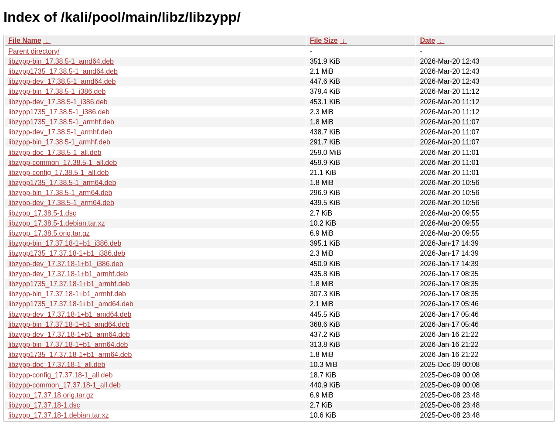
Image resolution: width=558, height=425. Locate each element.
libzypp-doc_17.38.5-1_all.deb (54, 152)
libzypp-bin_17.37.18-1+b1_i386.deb (64, 243)
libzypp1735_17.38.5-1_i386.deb (58, 112)
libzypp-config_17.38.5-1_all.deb (58, 172)
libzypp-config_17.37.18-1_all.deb (60, 375)
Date (427, 40)
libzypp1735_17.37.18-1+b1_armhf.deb (69, 284)
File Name (24, 40)
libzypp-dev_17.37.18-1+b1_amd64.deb (69, 314)
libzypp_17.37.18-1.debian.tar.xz (58, 415)
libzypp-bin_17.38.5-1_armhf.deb (59, 142)
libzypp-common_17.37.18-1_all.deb (64, 385)
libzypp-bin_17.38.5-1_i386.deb (56, 91)
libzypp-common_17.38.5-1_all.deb (62, 162)
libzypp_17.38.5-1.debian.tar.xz (56, 223)
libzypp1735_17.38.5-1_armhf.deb (61, 122)
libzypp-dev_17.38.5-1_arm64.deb (61, 202)
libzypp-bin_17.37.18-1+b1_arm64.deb (68, 344)
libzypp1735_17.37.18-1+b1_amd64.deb (70, 304)
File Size (324, 40)
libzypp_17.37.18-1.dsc (44, 405)
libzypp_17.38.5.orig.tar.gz (49, 233)
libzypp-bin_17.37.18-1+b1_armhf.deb (67, 294)
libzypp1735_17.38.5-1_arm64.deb (62, 182)
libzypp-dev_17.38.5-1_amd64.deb (62, 81)
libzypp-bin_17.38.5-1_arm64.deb (60, 192)
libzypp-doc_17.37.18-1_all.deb (56, 364)
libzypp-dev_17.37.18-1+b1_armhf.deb (68, 274)
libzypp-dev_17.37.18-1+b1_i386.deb (65, 263)
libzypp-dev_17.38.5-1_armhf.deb (60, 132)
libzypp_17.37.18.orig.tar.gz (51, 395)
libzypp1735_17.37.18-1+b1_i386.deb (66, 253)
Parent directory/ (33, 51)
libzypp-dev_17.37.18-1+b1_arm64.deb (69, 334)
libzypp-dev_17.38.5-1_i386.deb (58, 102)
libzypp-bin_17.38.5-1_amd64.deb (61, 61)
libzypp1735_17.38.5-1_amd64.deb (63, 71)
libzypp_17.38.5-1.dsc (42, 213)
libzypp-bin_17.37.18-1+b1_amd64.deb (68, 324)
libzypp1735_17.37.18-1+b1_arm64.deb (70, 354)
